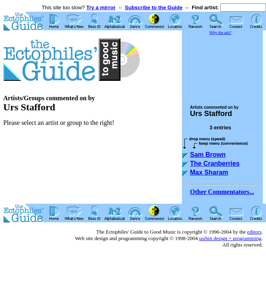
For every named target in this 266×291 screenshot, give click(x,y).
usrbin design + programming (230, 238)
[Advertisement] (222, 66)
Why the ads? (220, 32)
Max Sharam (209, 172)
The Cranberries (215, 163)
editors (254, 232)
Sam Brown (208, 154)
